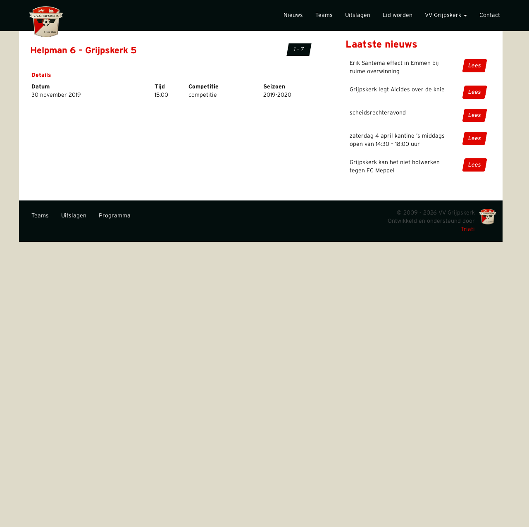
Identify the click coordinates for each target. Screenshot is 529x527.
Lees (474, 66)
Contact (489, 15)
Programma (115, 216)
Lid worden (397, 15)
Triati (468, 229)
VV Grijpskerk (446, 15)
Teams (324, 15)
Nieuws (293, 15)
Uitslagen (357, 15)
